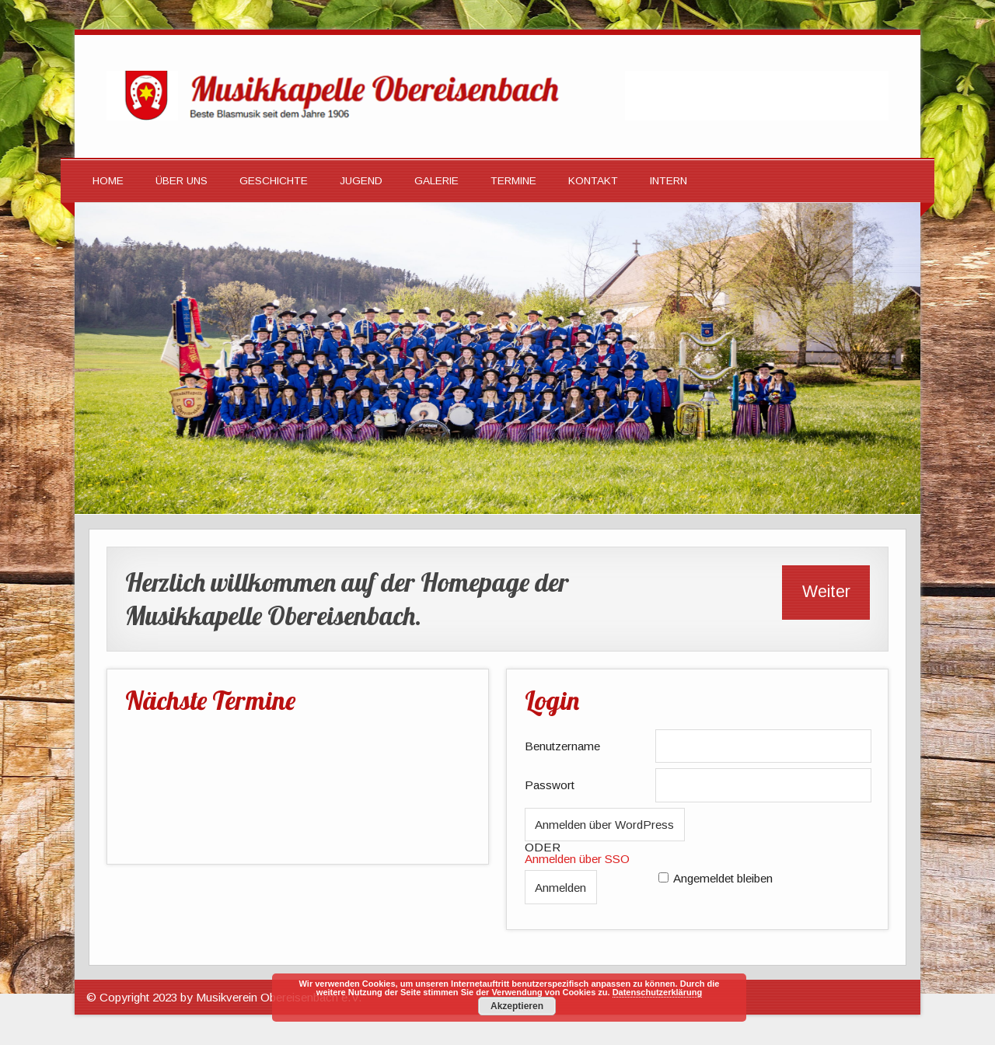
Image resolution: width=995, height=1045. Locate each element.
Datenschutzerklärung (658, 992)
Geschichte (273, 181)
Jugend (361, 181)
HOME (108, 181)
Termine (513, 181)
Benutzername (562, 746)
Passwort (549, 785)
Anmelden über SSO (577, 858)
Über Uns (181, 181)
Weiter (826, 591)
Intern (668, 181)
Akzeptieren (517, 1006)
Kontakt (593, 181)
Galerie (436, 181)
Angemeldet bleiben (723, 878)
